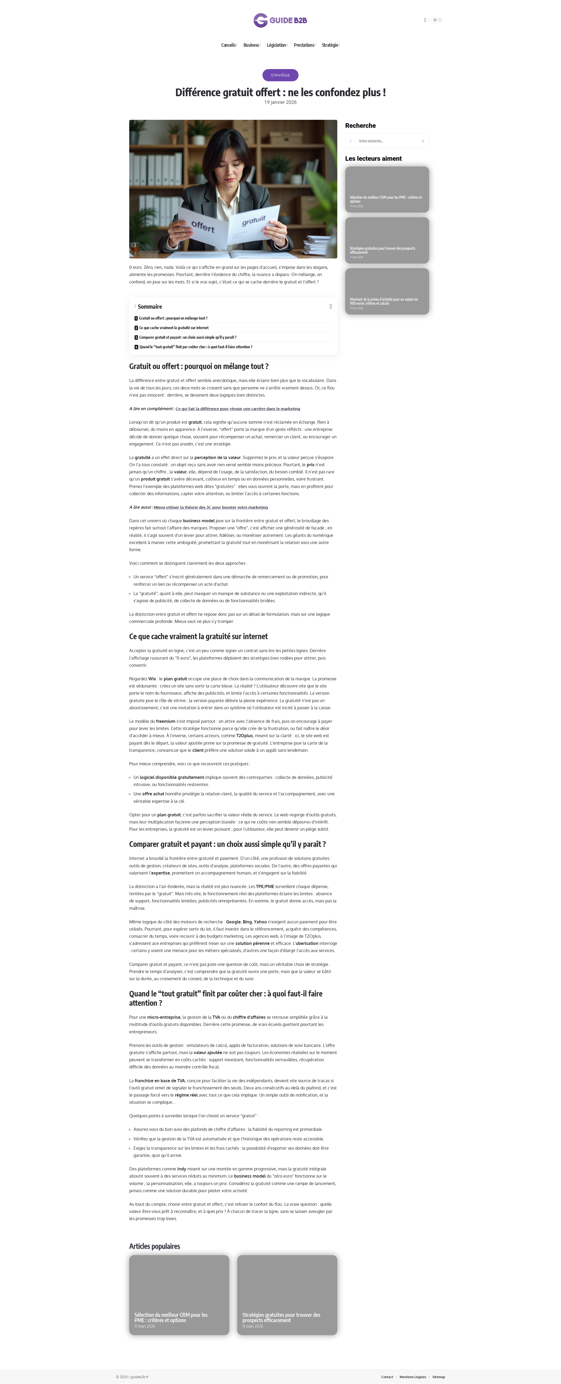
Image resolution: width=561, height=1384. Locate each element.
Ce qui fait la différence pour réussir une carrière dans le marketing (242, 408)
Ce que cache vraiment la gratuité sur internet (174, 327)
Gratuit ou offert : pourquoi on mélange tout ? (173, 318)
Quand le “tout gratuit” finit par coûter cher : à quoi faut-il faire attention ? (196, 347)
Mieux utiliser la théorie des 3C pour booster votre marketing (214, 507)
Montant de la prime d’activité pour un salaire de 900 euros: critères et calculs (384, 301)
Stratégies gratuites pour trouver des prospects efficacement (281, 1317)
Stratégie (280, 75)
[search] (425, 19)
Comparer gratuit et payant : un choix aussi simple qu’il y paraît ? (187, 337)
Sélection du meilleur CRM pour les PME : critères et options (171, 1317)
